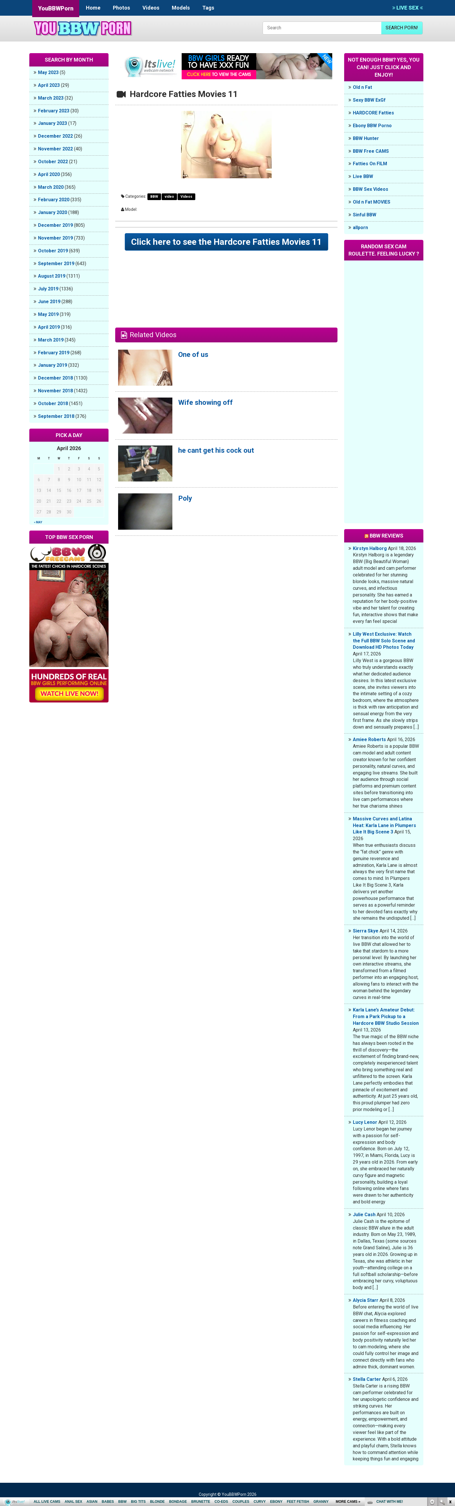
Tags (208, 8)
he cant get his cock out (216, 450)
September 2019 (56, 263)
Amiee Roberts (369, 739)
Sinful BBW (364, 215)
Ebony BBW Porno (372, 125)
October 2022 (53, 161)
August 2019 (51, 276)
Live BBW (363, 176)
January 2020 (52, 212)
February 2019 (53, 352)
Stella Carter (367, 1379)
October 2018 (53, 403)
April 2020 (49, 174)
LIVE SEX (407, 8)
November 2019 (55, 238)
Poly (185, 498)
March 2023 (51, 98)
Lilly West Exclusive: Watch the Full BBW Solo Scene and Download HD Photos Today (384, 640)
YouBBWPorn (55, 8)
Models (181, 8)
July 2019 (48, 289)
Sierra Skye (365, 931)
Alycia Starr (365, 1300)
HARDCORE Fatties (373, 113)
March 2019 (51, 340)
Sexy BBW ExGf (369, 100)
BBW (154, 197)
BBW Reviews (386, 536)
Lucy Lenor (365, 1122)
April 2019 (49, 327)
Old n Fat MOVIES (371, 202)
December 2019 (55, 225)
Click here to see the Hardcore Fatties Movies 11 (226, 242)
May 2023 (48, 72)
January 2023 (52, 123)
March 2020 (51, 187)
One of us (193, 355)
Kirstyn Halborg (370, 548)
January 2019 (52, 365)
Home (93, 8)
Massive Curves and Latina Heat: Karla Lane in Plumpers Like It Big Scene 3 (384, 825)
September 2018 (56, 416)
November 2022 (55, 149)
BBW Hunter (366, 138)
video (169, 197)
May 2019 (48, 314)
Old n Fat (362, 87)
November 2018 (55, 390)
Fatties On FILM (370, 163)
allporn (360, 227)
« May (38, 522)
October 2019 (53, 251)
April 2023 (49, 85)
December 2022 (55, 136)
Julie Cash (364, 1214)
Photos (121, 8)
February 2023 (53, 111)
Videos (150, 8)
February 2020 (53, 199)
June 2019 (49, 301)
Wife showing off (205, 402)
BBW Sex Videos (370, 189)
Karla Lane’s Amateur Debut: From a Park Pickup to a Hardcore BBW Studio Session (386, 1016)
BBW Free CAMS (371, 151)
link (450, 1415)
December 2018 (55, 378)
